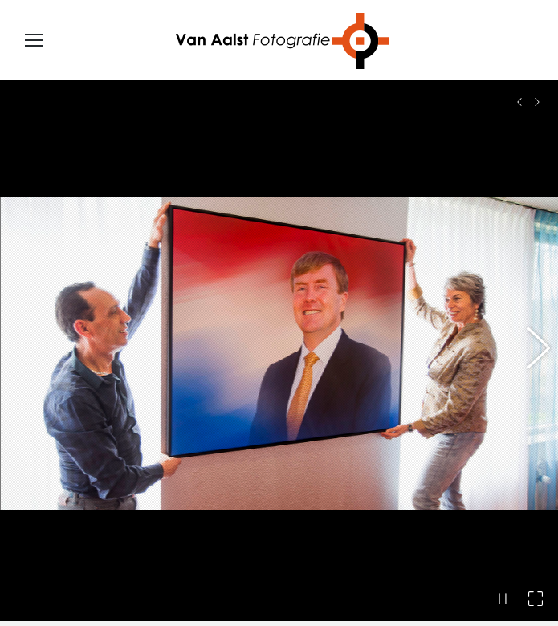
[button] (530, 343)
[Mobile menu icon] (33, 40)
